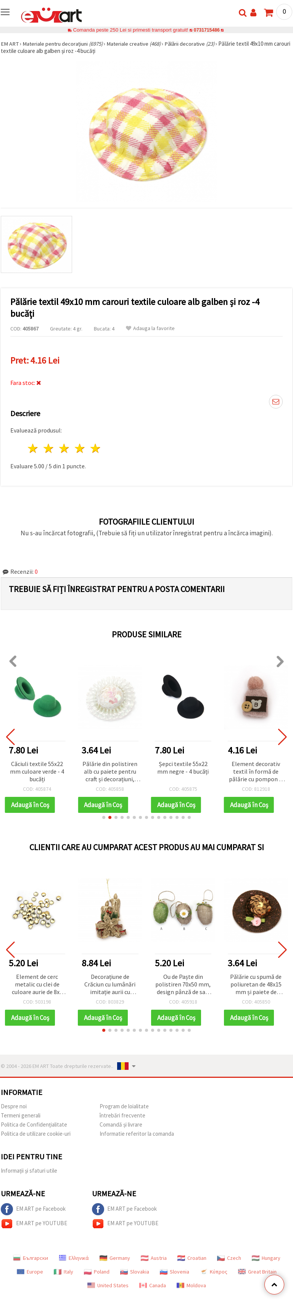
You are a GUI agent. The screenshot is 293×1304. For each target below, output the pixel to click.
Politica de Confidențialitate (34, 1124)
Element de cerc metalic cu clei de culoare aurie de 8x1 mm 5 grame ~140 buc (37, 985)
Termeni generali (20, 1115)
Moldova (191, 1285)
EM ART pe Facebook (33, 1209)
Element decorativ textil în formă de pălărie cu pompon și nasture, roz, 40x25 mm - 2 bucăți (256, 772)
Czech (229, 1258)
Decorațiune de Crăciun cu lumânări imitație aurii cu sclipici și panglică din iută (110, 985)
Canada (152, 1285)
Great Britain (257, 1271)
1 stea (33, 448)
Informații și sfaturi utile (29, 1170)
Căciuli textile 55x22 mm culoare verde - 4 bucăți (37, 771)
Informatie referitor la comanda (137, 1133)
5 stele (95, 448)
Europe (30, 1271)
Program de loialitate (124, 1106)
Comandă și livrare (121, 1124)
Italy (63, 1271)
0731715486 (207, 30)
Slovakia (134, 1271)
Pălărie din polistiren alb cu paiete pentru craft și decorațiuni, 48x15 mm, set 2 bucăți (109, 772)
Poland (96, 1271)
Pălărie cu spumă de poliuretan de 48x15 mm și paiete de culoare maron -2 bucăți (256, 985)
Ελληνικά (74, 1258)
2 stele (49, 448)
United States (108, 1285)
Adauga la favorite (150, 328)
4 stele (80, 448)
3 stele (64, 448)
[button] (103, 817)
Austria (154, 1258)
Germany (115, 1258)
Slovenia (174, 1271)
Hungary (266, 1258)
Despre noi (14, 1106)
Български (30, 1258)
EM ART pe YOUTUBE (34, 1224)
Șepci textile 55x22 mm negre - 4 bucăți (183, 767)
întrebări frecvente (122, 1115)
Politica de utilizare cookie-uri (36, 1133)
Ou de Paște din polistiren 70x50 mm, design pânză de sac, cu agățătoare (183, 985)
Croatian (191, 1258)
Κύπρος (213, 1271)
